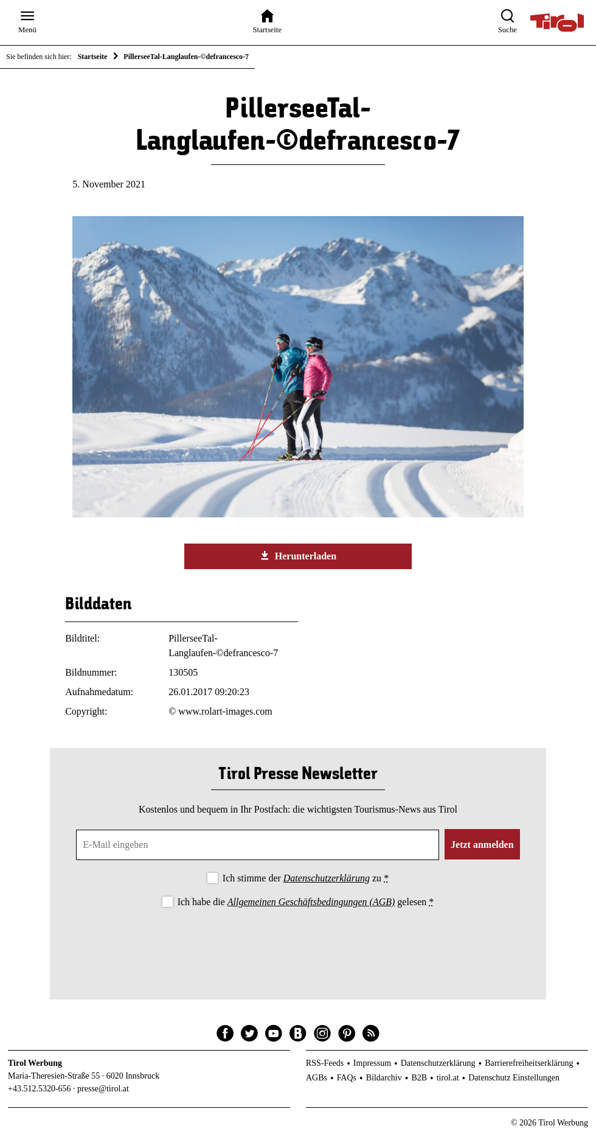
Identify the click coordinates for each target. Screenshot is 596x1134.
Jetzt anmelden (482, 844)
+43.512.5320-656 (39, 1088)
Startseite (93, 56)
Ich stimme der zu (306, 878)
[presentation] (298, 943)
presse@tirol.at (103, 1088)
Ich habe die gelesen (306, 902)
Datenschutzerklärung (326, 878)
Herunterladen (298, 555)
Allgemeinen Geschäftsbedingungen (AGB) (311, 902)
